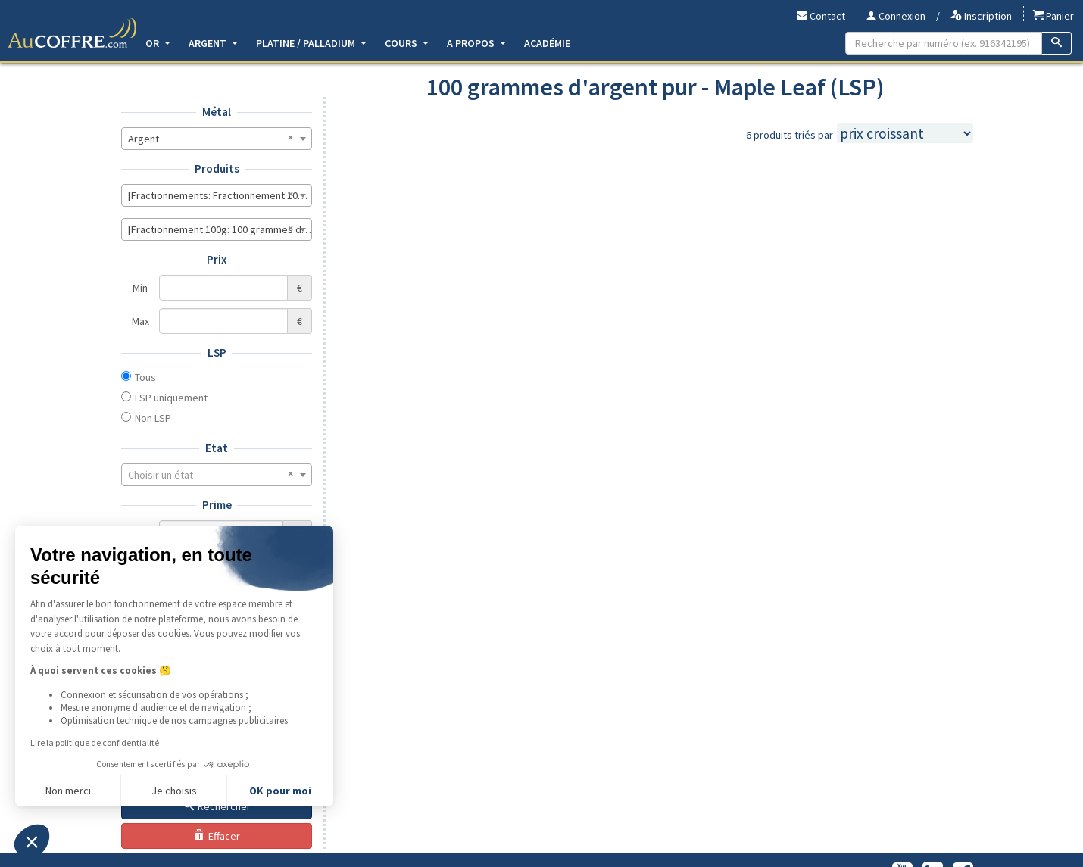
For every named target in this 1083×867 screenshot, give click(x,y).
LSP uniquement (171, 397)
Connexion (895, 16)
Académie (547, 43)
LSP (217, 352)
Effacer (217, 836)
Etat (216, 448)
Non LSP (153, 418)
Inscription (981, 16)
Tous (145, 377)
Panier (1053, 16)
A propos (476, 43)
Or (157, 43)
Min (140, 288)
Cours (407, 43)
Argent (213, 43)
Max (140, 321)
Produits (217, 168)
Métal (216, 111)
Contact (821, 16)
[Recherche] (1057, 43)
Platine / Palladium (311, 43)
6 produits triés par (789, 135)
